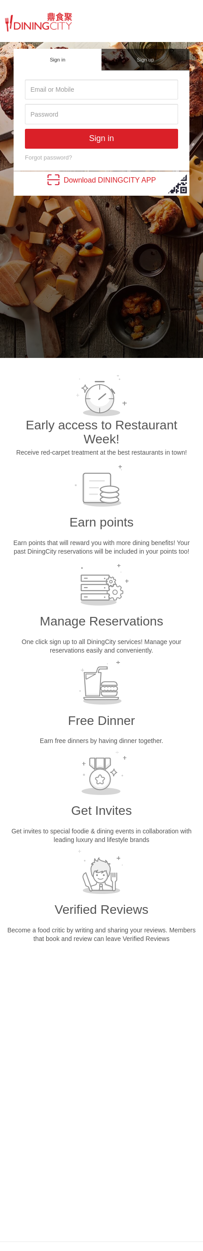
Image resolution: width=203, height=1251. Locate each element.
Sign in (57, 59)
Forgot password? (48, 157)
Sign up (145, 59)
